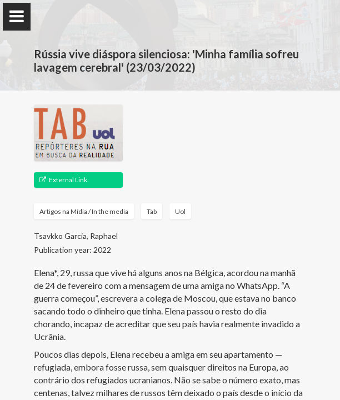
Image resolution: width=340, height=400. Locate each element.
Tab (152, 211)
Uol (180, 211)
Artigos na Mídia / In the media (83, 211)
